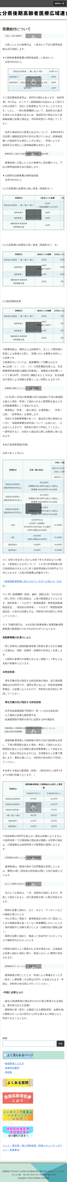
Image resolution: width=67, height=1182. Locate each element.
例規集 (8, 1072)
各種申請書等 (12, 1068)
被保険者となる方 (14, 1063)
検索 (5, 1038)
